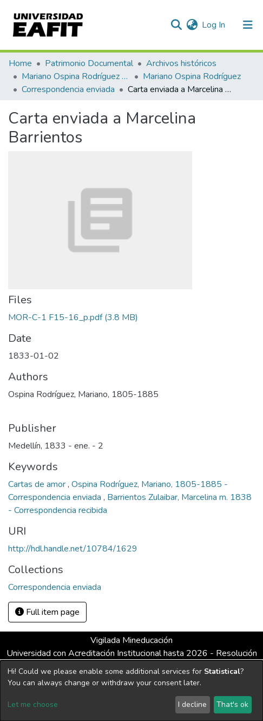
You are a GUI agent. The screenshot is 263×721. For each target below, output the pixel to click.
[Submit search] (176, 24)
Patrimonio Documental (89, 63)
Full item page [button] (47, 612)
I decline (192, 704)
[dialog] (131, 690)
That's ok (232, 704)
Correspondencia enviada (68, 89)
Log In (214, 25)
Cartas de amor (38, 484)
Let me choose (33, 704)
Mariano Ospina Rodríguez (192, 76)
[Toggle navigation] (248, 25)
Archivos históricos (181, 63)
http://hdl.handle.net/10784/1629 (72, 549)
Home (20, 63)
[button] (192, 24)
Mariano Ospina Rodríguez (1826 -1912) (76, 76)
